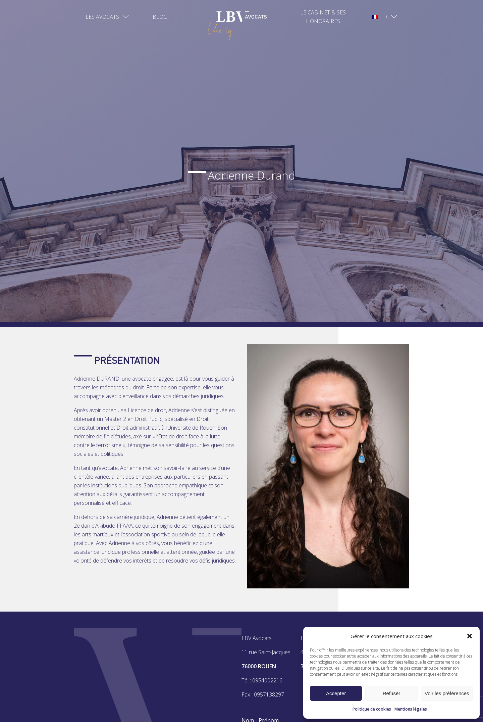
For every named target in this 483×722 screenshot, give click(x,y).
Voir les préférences (447, 693)
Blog (160, 16)
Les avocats (102, 16)
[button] (469, 636)
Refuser (391, 693)
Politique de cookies (372, 709)
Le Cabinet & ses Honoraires (323, 17)
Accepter (336, 693)
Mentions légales (410, 709)
